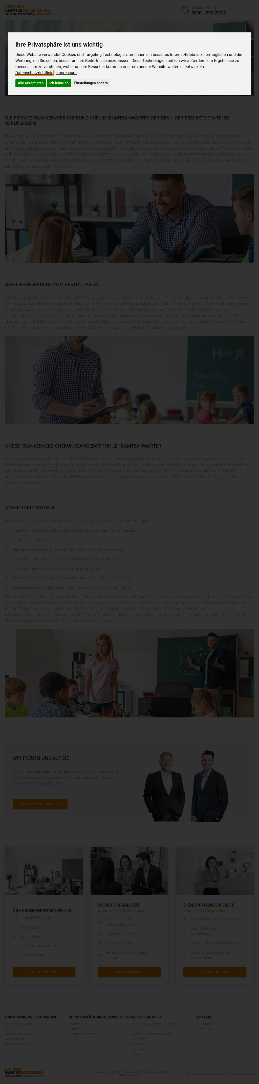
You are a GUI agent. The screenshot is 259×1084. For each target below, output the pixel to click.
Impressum (66, 72)
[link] (35, 72)
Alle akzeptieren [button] (31, 83)
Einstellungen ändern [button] (91, 83)
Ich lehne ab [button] (59, 83)
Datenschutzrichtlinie (34, 72)
